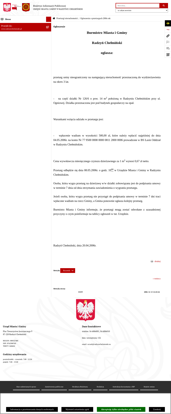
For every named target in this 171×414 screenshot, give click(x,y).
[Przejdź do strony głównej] (43, 7)
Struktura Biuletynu (80, 387)
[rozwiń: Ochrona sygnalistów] (49, 66)
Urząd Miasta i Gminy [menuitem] (11, 50)
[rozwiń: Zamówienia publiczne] (49, 71)
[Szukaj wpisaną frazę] (164, 5)
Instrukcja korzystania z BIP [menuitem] (14, 206)
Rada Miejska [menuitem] (7, 40)
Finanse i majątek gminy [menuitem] (12, 139)
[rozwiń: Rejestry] (49, 186)
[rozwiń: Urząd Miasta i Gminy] (49, 50)
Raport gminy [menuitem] (7, 29)
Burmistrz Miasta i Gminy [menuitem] (12, 45)
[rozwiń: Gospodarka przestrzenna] (49, 175)
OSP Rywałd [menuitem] (6, 217)
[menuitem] (25, 35)
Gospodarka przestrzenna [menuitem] (12, 175)
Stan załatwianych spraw (26, 387)
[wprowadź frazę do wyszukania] (138, 5)
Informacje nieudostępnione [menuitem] (14, 212)
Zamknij (157, 409)
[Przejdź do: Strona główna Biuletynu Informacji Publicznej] (54, 18)
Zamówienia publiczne (54, 387)
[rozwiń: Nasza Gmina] (49, 24)
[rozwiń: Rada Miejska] (49, 40)
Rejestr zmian (149, 387)
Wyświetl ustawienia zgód (77, 409)
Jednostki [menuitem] (5, 144)
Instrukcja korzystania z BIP (124, 387)
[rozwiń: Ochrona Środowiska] (49, 180)
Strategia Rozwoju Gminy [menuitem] (12, 159)
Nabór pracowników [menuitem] (10, 133)
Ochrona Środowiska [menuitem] (10, 180)
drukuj (158, 261)
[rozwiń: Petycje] (49, 61)
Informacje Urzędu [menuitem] (9, 55)
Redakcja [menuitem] (5, 201)
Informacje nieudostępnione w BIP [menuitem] (17, 196)
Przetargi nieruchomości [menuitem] (12, 76)
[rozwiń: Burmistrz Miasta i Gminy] (49, 45)
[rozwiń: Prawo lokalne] (49, 149)
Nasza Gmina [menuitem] (7, 24)
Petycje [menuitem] (4, 61)
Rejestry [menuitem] (4, 185)
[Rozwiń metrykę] (67, 270)
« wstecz (157, 278)
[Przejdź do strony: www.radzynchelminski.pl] (168, 36)
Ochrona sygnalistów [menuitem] (10, 66)
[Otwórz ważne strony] (168, 42)
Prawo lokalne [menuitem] (7, 149)
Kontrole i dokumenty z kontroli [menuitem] (15, 191)
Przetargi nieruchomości (67, 18)
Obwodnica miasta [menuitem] (9, 165)
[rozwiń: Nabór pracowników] (49, 133)
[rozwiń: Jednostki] (49, 144)
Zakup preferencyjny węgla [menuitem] (13, 170)
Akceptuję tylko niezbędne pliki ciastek (121, 409)
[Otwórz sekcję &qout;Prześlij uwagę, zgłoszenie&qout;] (168, 48)
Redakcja (100, 387)
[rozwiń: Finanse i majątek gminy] (49, 139)
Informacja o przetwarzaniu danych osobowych (32, 409)
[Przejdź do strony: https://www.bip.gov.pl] (168, 29)
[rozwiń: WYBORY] (49, 35)
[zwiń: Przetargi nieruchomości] (49, 76)
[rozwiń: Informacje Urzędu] (49, 56)
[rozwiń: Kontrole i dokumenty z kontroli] (49, 191)
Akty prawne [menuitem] (7, 154)
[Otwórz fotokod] (168, 54)
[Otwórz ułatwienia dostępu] (168, 23)
